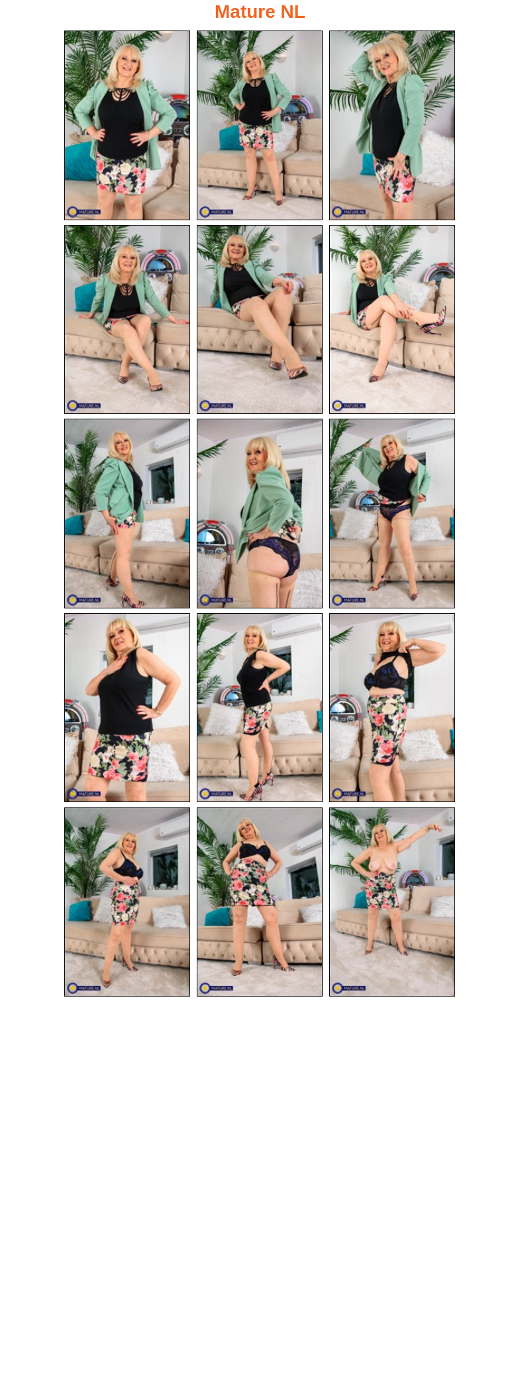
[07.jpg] (127, 513)
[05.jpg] (260, 320)
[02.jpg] (260, 125)
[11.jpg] (260, 708)
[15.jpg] (392, 902)
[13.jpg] (127, 902)
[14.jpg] (260, 902)
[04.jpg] (127, 320)
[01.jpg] (127, 125)
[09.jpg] (392, 513)
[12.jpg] (392, 708)
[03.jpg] (392, 125)
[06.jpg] (392, 320)
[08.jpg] (260, 513)
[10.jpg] (127, 708)
